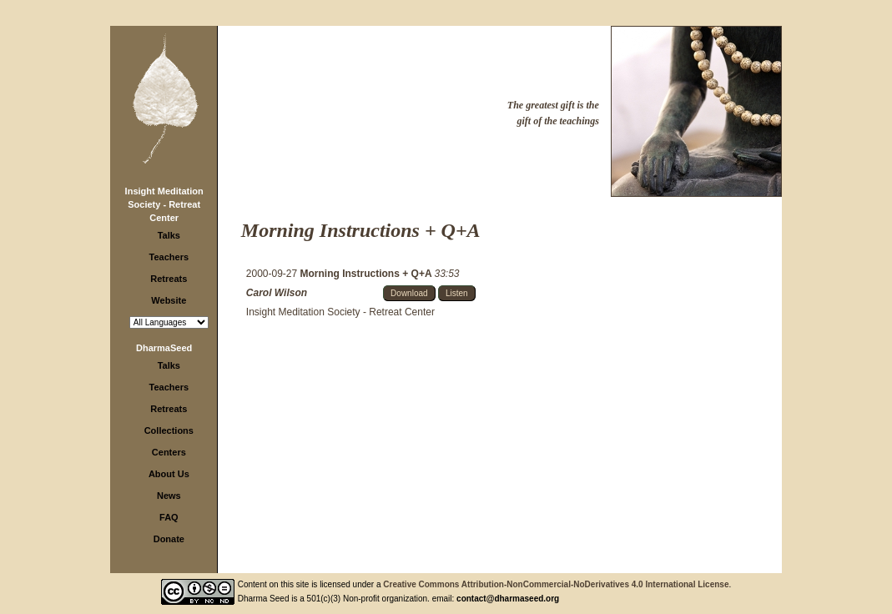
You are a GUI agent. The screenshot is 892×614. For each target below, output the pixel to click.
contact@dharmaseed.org (507, 598)
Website (168, 300)
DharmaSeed (164, 348)
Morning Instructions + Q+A (367, 273)
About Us (169, 474)
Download (409, 293)
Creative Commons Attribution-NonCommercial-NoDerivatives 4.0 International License (555, 584)
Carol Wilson (276, 293)
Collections (169, 430)
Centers (169, 452)
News (169, 496)
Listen (457, 293)
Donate (169, 539)
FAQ (169, 517)
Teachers (169, 257)
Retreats (168, 279)
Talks (169, 235)
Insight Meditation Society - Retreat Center (164, 204)
